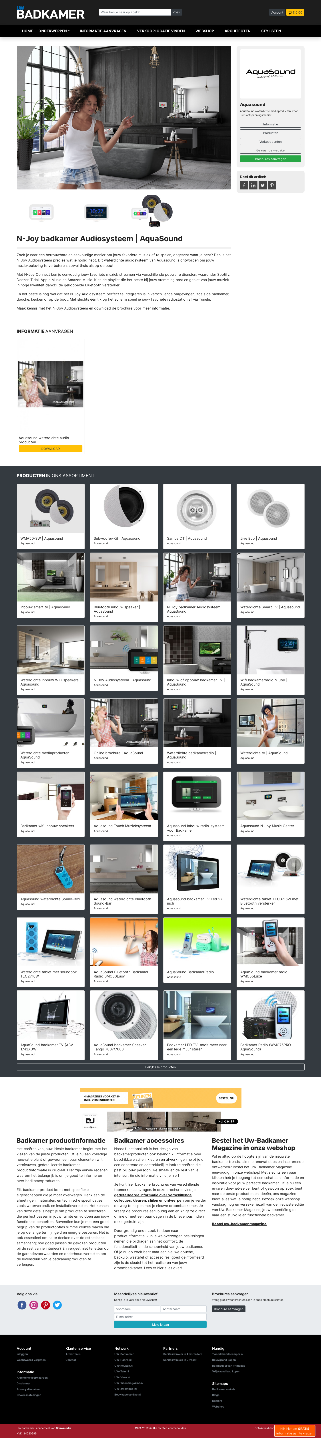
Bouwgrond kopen (224, 1360)
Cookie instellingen (29, 1395)
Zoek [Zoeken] (176, 12)
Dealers (217, 1400)
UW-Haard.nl (123, 1360)
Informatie (270, 124)
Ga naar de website (270, 150)
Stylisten (271, 31)
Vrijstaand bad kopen (226, 1371)
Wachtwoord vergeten (31, 1360)
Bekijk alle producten (160, 1067)
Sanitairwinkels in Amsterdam (182, 1354)
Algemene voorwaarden (32, 1377)
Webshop (204, 31)
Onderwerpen (52, 31)
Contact (71, 1360)
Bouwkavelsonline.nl (127, 1394)
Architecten (238, 31)
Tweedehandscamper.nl (227, 1354)
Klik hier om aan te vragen (294, 1431)
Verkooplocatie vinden (161, 31)
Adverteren (73, 1354)
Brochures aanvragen (270, 159)
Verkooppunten (270, 141)
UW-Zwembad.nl (125, 1388)
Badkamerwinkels (223, 1389)
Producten (270, 133)
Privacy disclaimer (29, 1389)
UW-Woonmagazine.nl (128, 1383)
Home (27, 31)
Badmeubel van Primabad (228, 1365)
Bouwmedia (63, 1428)
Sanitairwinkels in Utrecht (180, 1360)
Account (277, 12)
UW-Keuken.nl (123, 1365)
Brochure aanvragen (228, 1309)
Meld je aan (160, 1324)
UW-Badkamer (124, 1354)
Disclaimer (23, 1383)
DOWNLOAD (50, 449)
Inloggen (22, 1354)
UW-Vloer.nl (122, 1377)
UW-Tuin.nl (121, 1371)
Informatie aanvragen (103, 31)
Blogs (215, 1395)
